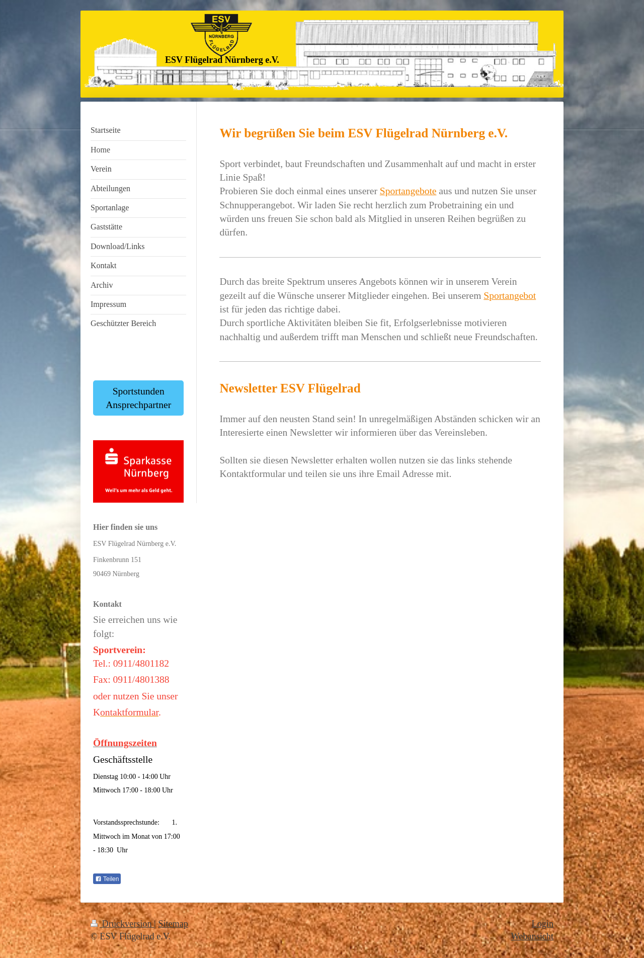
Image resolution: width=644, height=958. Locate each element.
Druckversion (122, 924)
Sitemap (173, 924)
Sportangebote (408, 191)
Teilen (107, 879)
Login (542, 924)
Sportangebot (510, 295)
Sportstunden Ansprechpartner (138, 398)
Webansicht (532, 936)
